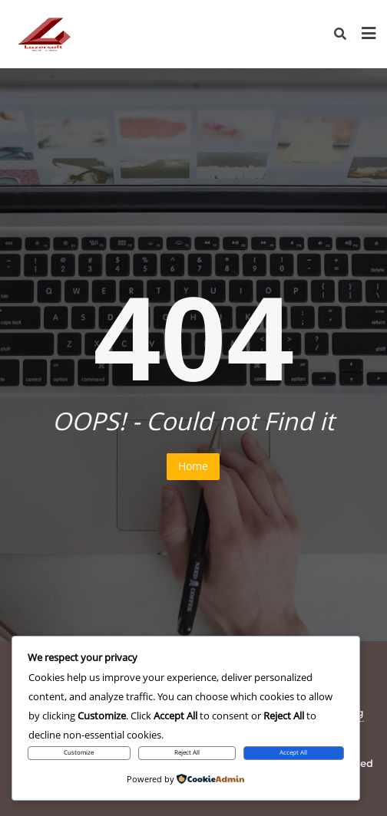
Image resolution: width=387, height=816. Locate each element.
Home (193, 466)
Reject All (187, 752)
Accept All (293, 752)
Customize (79, 752)
